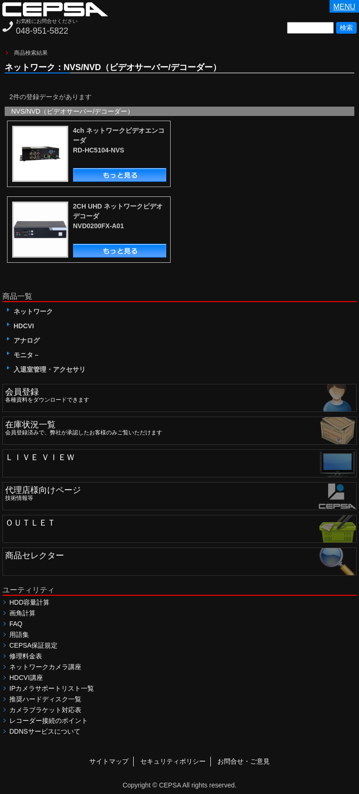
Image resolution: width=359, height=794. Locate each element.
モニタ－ (23, 355)
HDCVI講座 (26, 677)
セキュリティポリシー (173, 761)
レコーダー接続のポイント (48, 720)
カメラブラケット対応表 (45, 710)
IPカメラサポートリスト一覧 (51, 688)
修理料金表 (25, 656)
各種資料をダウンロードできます (180, 393)
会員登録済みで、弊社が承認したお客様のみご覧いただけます (180, 426)
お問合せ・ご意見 (243, 761)
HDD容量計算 (29, 602)
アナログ (23, 340)
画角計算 (22, 613)
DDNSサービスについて (44, 731)
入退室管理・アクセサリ (46, 369)
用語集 (19, 634)
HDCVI (20, 326)
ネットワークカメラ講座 (45, 667)
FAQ (15, 624)
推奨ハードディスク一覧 (45, 699)
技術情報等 (180, 492)
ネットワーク (30, 311)
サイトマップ (109, 761)
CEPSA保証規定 (33, 645)
